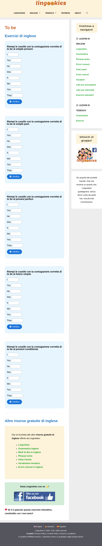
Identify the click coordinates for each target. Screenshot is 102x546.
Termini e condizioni (68, 533)
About (78, 13)
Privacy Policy (40, 533)
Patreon (65, 13)
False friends (25, 459)
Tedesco (52, 13)
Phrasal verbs (25, 456)
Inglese (36, 13)
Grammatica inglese (28, 448)
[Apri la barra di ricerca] (87, 13)
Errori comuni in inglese (30, 467)
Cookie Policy (52, 533)
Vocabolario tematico (29, 463)
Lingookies (19, 13)
